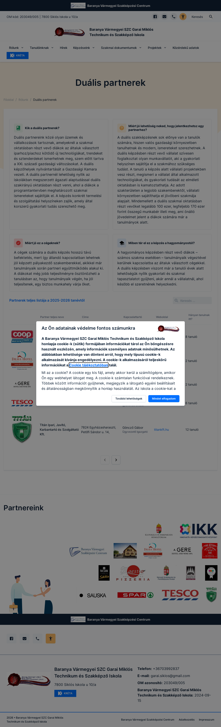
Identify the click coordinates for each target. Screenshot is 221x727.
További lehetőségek (128, 398)
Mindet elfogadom (164, 398)
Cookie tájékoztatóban (88, 365)
